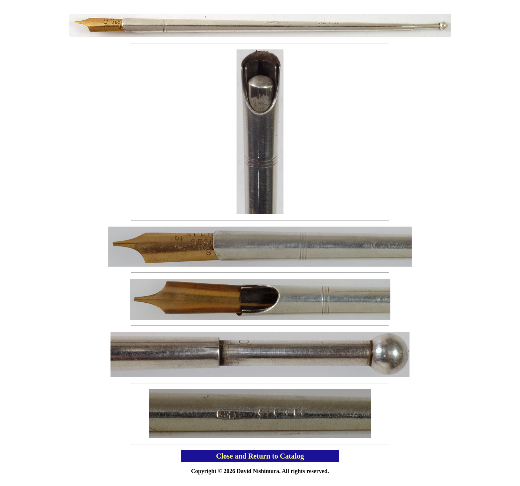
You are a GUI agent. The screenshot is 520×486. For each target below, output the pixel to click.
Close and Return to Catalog (260, 456)
